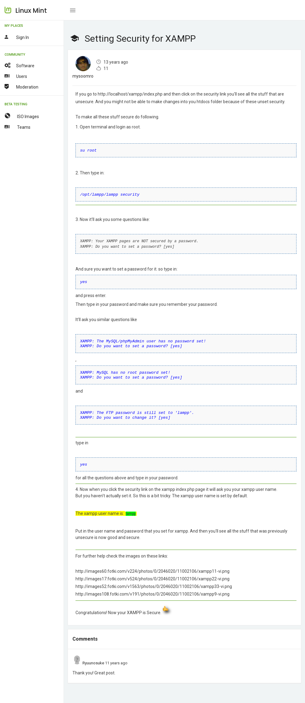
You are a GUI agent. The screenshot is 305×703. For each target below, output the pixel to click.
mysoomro (82, 76)
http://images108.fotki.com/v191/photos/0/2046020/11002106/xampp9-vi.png (152, 589)
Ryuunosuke (93, 658)
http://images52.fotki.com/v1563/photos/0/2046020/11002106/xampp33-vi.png (153, 582)
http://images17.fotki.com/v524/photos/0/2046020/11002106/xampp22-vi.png (152, 574)
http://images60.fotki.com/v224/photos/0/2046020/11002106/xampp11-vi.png (152, 567)
